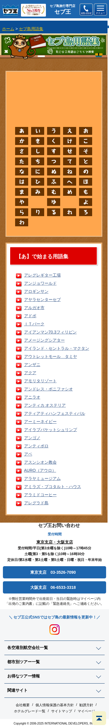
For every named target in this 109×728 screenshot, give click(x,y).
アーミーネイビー (40, 421)
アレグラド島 (36, 503)
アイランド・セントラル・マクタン (56, 348)
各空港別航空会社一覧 (27, 647)
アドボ (30, 315)
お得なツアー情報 (23, 676)
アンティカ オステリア (45, 405)
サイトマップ (61, 711)
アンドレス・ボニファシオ (48, 389)
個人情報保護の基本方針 (54, 705)
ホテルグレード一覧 (29, 711)
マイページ (86, 711)
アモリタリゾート (40, 381)
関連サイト (17, 690)
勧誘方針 (86, 705)
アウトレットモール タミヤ (50, 356)
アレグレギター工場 (42, 275)
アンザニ (32, 364)
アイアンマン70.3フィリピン (50, 332)
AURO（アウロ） (40, 470)
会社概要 (23, 705)
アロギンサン (36, 291)
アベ (28, 454)
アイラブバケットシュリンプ (50, 429)
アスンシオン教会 (40, 462)
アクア (30, 372)
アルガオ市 (34, 307)
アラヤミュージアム (42, 478)
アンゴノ (32, 437)
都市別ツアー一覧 (23, 661)
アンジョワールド (40, 283)
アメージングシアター (44, 340)
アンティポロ (36, 446)
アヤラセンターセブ (42, 299)
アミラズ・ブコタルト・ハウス (52, 486)
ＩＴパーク (34, 324)
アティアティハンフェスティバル (54, 413)
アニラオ (32, 397)
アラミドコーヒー (40, 494)
